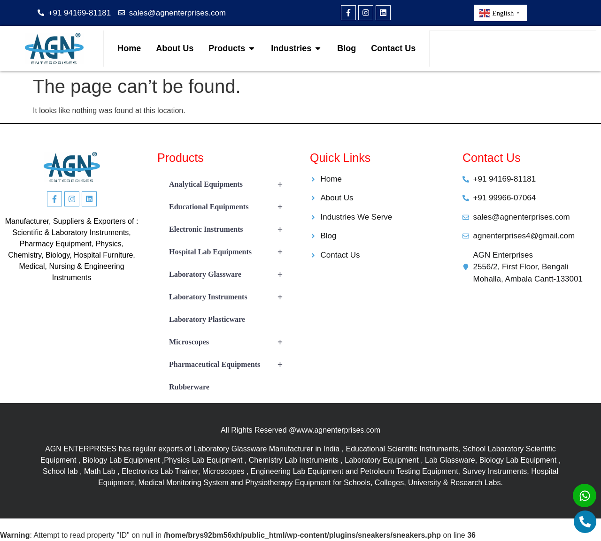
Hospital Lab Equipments (230, 252)
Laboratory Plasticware (207, 319)
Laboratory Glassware (230, 274)
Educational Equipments (230, 207)
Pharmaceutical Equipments (230, 364)
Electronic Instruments (230, 229)
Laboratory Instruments (230, 297)
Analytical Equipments (230, 184)
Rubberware (189, 387)
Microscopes (230, 342)
